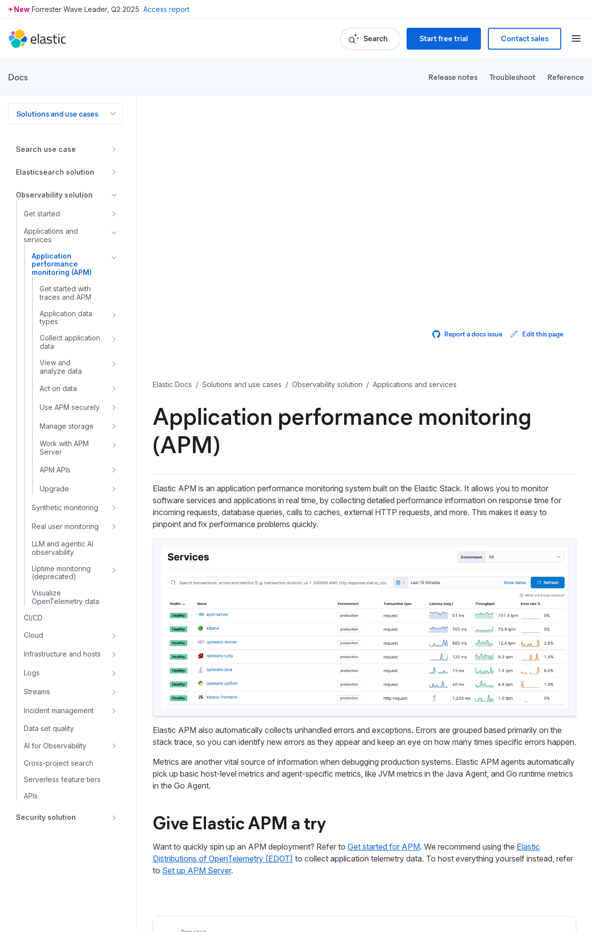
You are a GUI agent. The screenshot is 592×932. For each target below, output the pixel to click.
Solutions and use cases (57, 113)
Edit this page (536, 333)
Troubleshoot (512, 76)
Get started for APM (384, 847)
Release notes (452, 76)
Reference (565, 76)
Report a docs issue (467, 333)
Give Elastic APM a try (239, 822)
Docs (18, 76)
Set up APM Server (196, 870)
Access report (166, 9)
